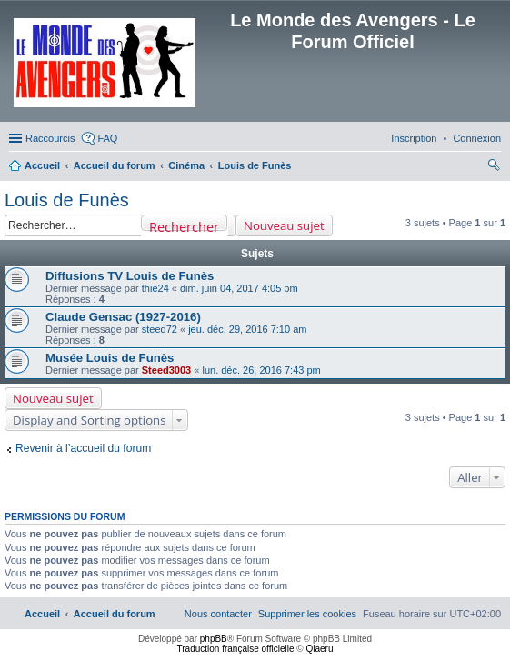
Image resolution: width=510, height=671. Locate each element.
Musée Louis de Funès (109, 358)
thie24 (155, 288)
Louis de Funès (67, 200)
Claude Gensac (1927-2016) (123, 317)
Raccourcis (50, 138)
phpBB (213, 639)
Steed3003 (166, 370)
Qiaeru (319, 649)
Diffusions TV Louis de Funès (129, 276)
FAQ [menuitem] (107, 138)
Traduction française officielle (236, 649)
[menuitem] (477, 138)
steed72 (159, 329)
